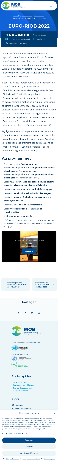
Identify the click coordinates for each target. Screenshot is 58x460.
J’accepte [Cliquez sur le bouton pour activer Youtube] (29, 251)
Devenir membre (20, 391)
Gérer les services (15, 438)
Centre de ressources (22, 388)
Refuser (29, 451)
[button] (54, 417)
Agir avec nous (26, 16)
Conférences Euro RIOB (21, 18)
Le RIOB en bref (20, 382)
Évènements (39, 16)
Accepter (29, 444)
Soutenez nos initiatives (23, 385)
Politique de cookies (29, 246)
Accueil (16, 16)
